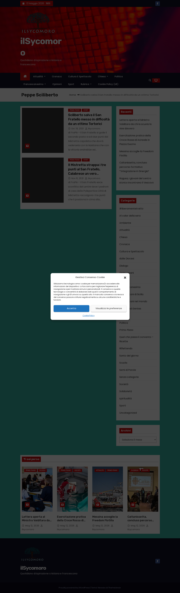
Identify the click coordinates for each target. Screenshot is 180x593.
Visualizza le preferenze (108, 308)
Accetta (71, 308)
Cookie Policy (89, 315)
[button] (125, 277)
